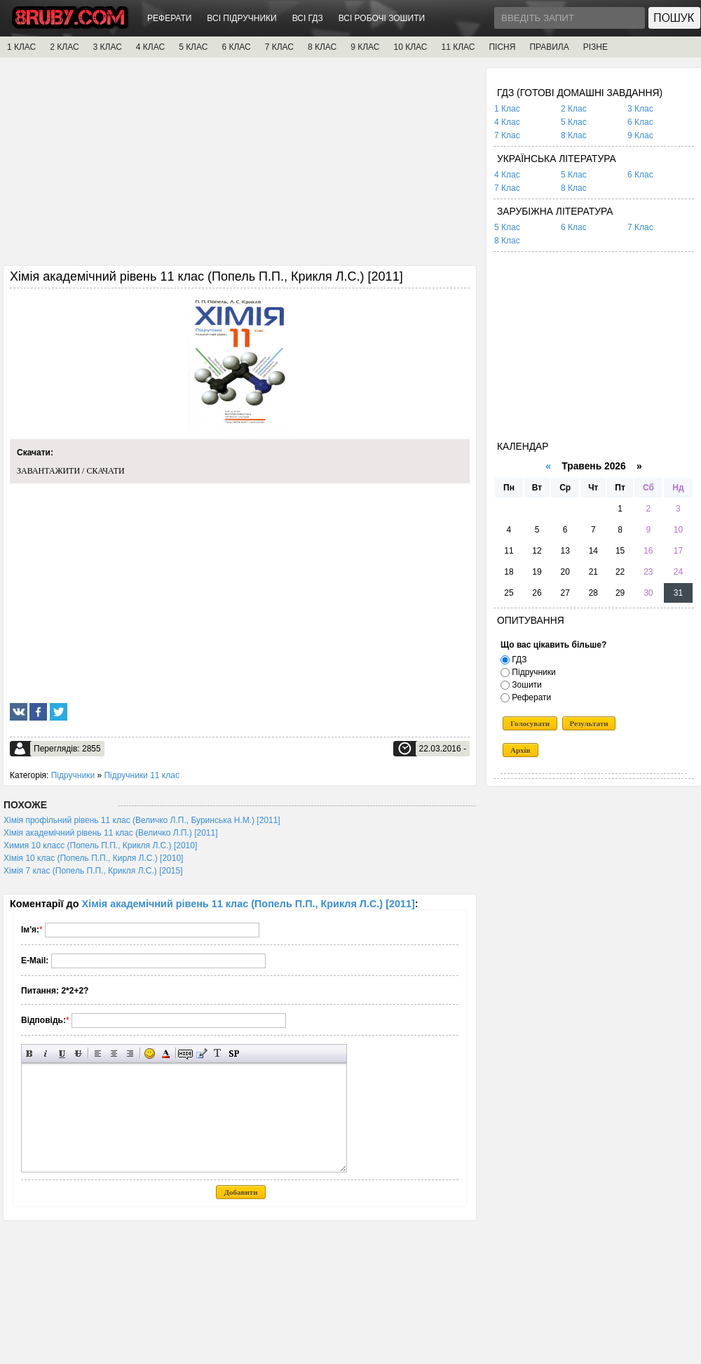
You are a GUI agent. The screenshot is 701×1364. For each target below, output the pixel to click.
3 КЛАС (107, 47)
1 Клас (507, 109)
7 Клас (507, 135)
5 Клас (574, 122)
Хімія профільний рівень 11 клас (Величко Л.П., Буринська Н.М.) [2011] (142, 820)
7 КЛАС (279, 47)
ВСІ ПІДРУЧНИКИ (241, 18)
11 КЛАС (458, 47)
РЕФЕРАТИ (169, 18)
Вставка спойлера (234, 1053)
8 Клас (574, 135)
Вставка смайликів (150, 1053)
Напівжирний (30, 1053)
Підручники (73, 775)
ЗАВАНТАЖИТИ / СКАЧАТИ (71, 471)
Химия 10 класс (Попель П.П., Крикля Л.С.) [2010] (100, 845)
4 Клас (507, 122)
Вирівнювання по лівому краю (98, 1053)
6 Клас (640, 122)
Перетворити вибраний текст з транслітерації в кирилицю (218, 1053)
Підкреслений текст (62, 1053)
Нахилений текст (46, 1053)
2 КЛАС (64, 47)
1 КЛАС (21, 47)
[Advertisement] (239, 166)
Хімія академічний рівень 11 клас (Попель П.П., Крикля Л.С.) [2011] (248, 903)
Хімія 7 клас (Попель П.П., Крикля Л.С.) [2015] (93, 871)
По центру (114, 1053)
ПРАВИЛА (549, 47)
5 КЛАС (193, 47)
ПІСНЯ (502, 47)
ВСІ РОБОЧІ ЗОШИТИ (382, 18)
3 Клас (640, 109)
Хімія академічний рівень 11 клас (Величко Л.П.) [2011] (111, 833)
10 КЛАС (411, 47)
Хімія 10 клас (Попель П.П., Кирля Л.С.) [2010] (93, 858)
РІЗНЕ (595, 47)
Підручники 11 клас (141, 775)
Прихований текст (185, 1053)
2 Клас (574, 109)
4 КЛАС (150, 47)
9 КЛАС (364, 47)
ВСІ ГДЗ (307, 18)
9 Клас (640, 135)
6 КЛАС (236, 47)
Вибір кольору (166, 1053)
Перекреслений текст (78, 1053)
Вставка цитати (201, 1053)
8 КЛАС (322, 47)
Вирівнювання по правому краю (130, 1053)
